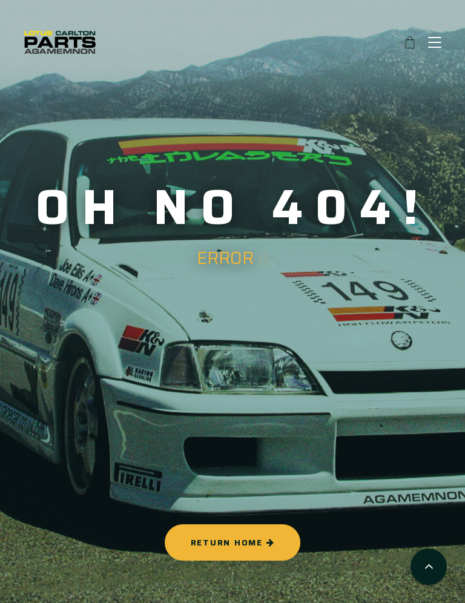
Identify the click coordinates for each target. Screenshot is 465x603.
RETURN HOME (233, 542)
